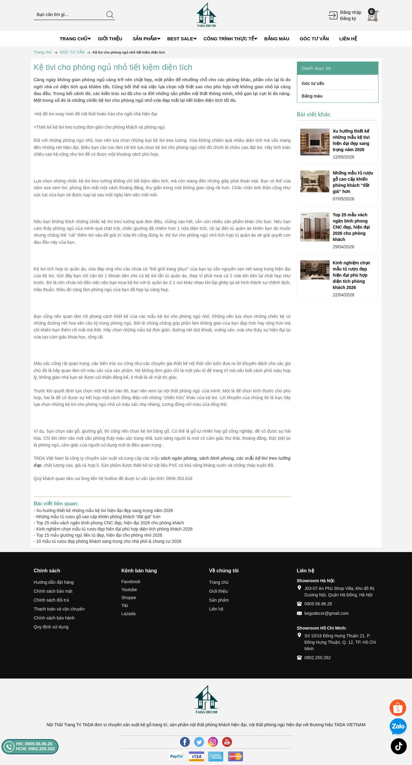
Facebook (131, 581)
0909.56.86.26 (318, 603)
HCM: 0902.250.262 (35, 748)
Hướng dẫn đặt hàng (54, 582)
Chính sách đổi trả (51, 600)
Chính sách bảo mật (53, 591)
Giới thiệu (218, 591)
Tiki (125, 605)
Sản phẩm (219, 600)
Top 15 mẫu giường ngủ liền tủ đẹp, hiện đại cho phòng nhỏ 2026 (99, 535)
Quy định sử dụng (51, 626)
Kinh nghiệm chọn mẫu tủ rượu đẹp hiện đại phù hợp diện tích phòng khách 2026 (114, 529)
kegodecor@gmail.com (327, 613)
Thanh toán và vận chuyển (59, 609)
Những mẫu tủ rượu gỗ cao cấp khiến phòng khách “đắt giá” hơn (98, 516)
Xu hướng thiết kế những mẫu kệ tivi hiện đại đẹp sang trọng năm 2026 (104, 510)
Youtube (129, 589)
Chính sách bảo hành (54, 617)
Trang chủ (219, 582)
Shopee (129, 597)
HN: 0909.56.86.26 (34, 743)
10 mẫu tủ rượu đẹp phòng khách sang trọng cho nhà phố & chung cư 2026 (108, 541)
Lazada (129, 613)
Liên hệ (216, 609)
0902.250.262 (318, 657)
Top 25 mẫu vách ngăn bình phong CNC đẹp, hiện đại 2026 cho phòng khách (110, 522)
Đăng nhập (351, 12)
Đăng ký (348, 18)
